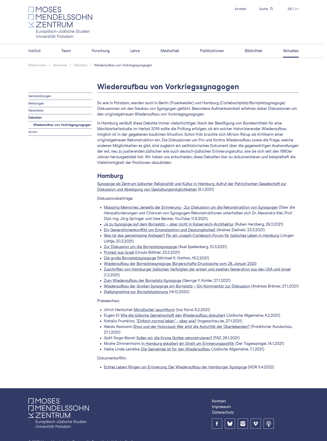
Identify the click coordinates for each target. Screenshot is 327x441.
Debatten (81, 65)
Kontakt (240, 9)
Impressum (221, 407)
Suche (266, 9)
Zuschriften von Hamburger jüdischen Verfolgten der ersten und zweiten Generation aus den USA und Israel (197, 269)
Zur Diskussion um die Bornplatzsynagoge (140, 247)
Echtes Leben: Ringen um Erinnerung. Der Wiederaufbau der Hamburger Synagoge (175, 367)
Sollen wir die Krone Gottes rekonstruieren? (174, 338)
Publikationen (212, 51)
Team (66, 51)
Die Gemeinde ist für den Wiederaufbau (175, 349)
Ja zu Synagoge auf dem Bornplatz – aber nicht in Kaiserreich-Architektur (169, 224)
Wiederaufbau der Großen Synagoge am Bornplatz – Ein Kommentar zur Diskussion (177, 286)
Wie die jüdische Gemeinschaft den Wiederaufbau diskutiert (173, 315)
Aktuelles (291, 51)
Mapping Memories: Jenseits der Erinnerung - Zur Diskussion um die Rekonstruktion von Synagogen (191, 207)
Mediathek (170, 51)
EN (296, 9)
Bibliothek (253, 51)
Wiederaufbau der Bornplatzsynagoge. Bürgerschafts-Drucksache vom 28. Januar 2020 (180, 263)
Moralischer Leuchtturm (154, 310)
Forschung (101, 51)
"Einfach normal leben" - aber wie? (166, 321)
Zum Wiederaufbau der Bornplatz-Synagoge (142, 280)
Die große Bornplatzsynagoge (130, 258)
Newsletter (36, 110)
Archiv (32, 132)
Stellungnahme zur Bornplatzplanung (136, 292)
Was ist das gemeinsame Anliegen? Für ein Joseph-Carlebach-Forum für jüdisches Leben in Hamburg (191, 235)
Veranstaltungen (39, 96)
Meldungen (36, 103)
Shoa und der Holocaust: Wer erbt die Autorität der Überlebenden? (191, 326)
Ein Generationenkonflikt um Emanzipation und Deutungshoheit (159, 230)
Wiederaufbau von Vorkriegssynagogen (123, 65)
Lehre (135, 51)
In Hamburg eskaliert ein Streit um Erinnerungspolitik (187, 343)
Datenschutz (223, 412)
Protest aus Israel (119, 252)
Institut (34, 51)
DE (290, 9)
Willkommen (37, 65)
